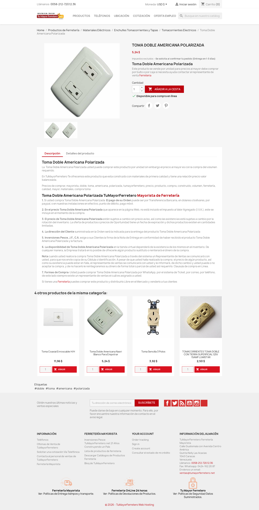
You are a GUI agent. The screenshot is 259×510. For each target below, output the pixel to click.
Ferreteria (145, 75)
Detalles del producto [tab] (80, 153)
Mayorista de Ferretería (158, 195)
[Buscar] (200, 16)
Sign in (136, 444)
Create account (141, 448)
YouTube (189, 403)
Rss (182, 403)
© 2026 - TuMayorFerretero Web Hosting (129, 504)
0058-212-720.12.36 (63, 4)
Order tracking (140, 439)
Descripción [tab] (52, 153)
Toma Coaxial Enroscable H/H (58, 351)
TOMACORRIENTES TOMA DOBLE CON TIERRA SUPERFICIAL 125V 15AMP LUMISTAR (200, 354)
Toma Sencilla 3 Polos (153, 351)
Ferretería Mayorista (48, 464)
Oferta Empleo (165, 16)
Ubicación (121, 16)
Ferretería (64, 281)
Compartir (149, 105)
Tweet (157, 105)
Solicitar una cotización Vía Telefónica (58, 451)
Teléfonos (102, 16)
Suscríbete (146, 402)
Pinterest (166, 105)
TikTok (204, 403)
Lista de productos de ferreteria (102, 451)
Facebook (167, 403)
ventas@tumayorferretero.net (197, 472)
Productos (81, 16)
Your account (143, 434)
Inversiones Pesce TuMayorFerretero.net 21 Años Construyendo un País (101, 443)
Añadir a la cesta (164, 89)
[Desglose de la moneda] (162, 5)
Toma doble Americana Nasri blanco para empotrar (106, 353)
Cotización (141, 16)
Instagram (196, 403)
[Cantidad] (136, 89)
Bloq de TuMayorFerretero (99, 463)
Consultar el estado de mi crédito (151, 452)
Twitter (174, 403)
